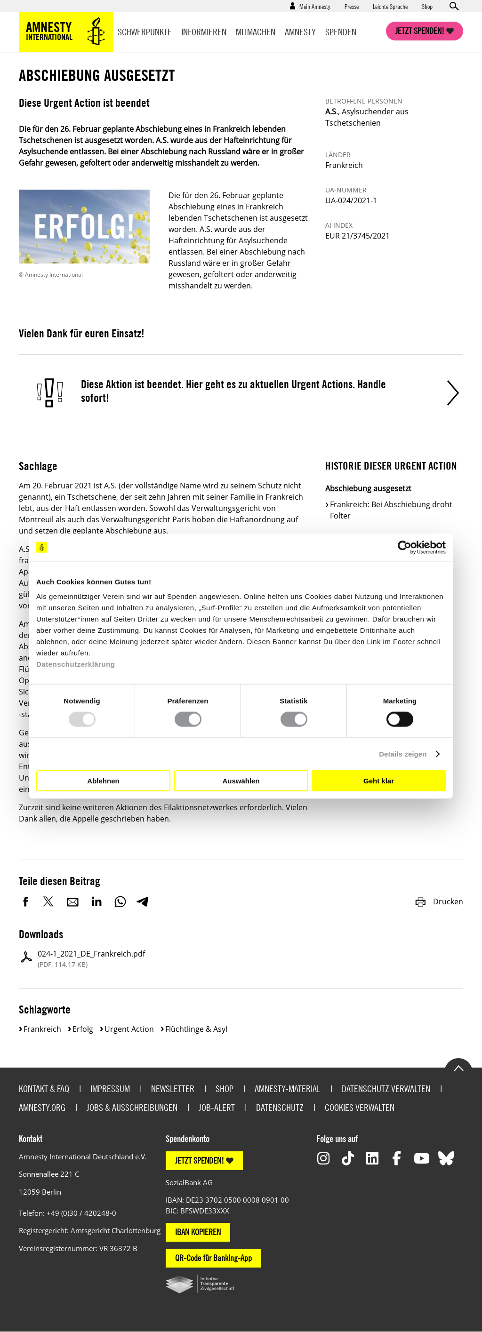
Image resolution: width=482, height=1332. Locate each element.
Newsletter (172, 1088)
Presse (352, 6)
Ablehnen (103, 780)
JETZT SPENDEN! (199, 1160)
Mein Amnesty (314, 6)
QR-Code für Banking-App (213, 1258)
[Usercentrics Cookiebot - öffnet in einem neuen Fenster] (404, 547)
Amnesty (300, 32)
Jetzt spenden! (419, 31)
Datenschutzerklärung (75, 664)
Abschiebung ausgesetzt (368, 488)
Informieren (203, 32)
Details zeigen (402, 754)
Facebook (26, 901)
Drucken (438, 901)
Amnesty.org (42, 1107)
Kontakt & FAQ (44, 1088)
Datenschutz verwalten (386, 1088)
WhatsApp (120, 901)
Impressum (110, 1088)
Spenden (340, 32)
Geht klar (378, 780)
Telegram (142, 901)
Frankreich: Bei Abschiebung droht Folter (391, 510)
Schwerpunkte (145, 32)
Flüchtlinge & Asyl (196, 1029)
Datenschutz (280, 1107)
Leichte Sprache (390, 6)
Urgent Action (129, 1029)
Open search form (453, 6)
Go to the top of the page (458, 1067)
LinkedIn (96, 901)
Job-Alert (217, 1107)
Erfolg (82, 1029)
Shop (427, 6)
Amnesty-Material (288, 1088)
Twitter (49, 901)
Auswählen (240, 780)
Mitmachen (255, 32)
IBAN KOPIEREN (198, 1232)
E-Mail (73, 901)
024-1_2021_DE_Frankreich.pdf (91, 959)
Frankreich (42, 1029)
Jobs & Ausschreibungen (132, 1107)
